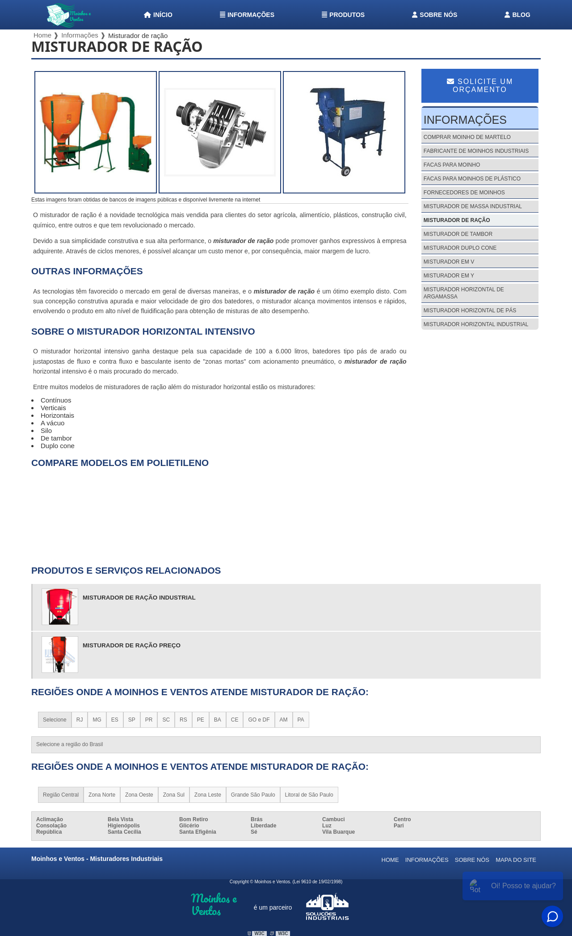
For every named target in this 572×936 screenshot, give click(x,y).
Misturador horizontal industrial (476, 324)
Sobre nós (434, 14)
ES (114, 720)
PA (301, 720)
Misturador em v (449, 262)
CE (235, 720)
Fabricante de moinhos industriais (476, 151)
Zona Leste (207, 795)
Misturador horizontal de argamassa (464, 293)
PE (200, 720)
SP (131, 720)
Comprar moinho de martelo (467, 137)
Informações (247, 14)
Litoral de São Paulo (309, 795)
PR (149, 720)
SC (166, 720)
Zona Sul (174, 795)
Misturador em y (449, 276)
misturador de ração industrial (139, 597)
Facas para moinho (452, 165)
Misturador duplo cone (460, 248)
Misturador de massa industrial (473, 206)
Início (158, 14)
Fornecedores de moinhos (464, 192)
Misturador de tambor (458, 234)
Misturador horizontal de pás (470, 310)
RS (183, 720)
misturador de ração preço (132, 645)
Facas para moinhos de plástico (472, 179)
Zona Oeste (139, 795)
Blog (517, 14)
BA (217, 720)
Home (390, 859)
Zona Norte (101, 795)
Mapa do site (516, 859)
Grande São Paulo (253, 795)
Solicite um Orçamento (480, 85)
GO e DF (258, 720)
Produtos (343, 14)
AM (284, 720)
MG (97, 720)
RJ (79, 720)
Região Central (61, 795)
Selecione (55, 720)
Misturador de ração (457, 220)
